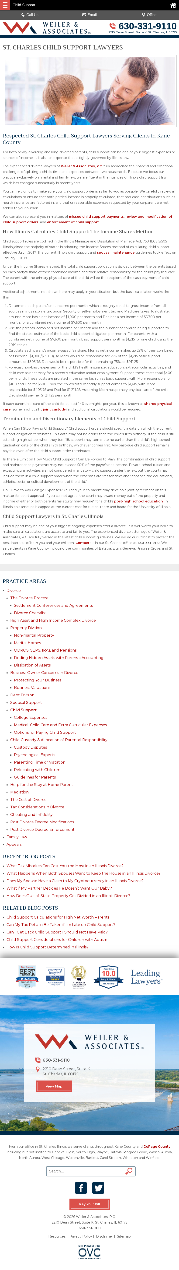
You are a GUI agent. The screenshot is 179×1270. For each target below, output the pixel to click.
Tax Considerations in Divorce (37, 807)
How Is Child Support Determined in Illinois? (48, 947)
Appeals (14, 844)
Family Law (17, 837)
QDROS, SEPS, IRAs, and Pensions (45, 650)
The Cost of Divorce (28, 799)
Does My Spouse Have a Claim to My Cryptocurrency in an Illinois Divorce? (75, 881)
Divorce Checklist (30, 613)
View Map (54, 1086)
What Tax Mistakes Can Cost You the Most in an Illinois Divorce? (65, 866)
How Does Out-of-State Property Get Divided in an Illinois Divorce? (68, 896)
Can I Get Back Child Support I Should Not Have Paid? (57, 932)
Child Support (23, 710)
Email (89, 15)
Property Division (26, 628)
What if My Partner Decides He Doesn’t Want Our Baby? (59, 888)
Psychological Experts (34, 755)
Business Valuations (32, 687)
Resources (56, 1236)
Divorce (14, 590)
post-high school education (138, 501)
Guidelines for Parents (35, 777)
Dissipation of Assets (32, 665)
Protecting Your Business (37, 680)
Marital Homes (27, 643)
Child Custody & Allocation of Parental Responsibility (58, 740)
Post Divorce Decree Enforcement (42, 829)
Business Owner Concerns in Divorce (44, 672)
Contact (83, 543)
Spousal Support (26, 702)
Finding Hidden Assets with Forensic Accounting (58, 658)
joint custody (54, 409)
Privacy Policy (80, 1236)
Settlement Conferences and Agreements (53, 605)
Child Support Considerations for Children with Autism (57, 939)
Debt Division (22, 695)
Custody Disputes (30, 747)
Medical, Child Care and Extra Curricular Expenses (60, 725)
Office (149, 15)
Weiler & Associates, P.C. (82, 166)
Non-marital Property (34, 635)
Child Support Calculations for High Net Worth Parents (58, 917)
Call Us (29, 15)
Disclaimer (104, 1236)
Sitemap (124, 1236)
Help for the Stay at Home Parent (41, 784)
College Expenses (30, 717)
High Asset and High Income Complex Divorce (53, 620)
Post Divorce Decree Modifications (42, 822)
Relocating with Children (37, 770)
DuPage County (157, 1146)
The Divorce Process (29, 598)
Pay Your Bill (89, 1204)
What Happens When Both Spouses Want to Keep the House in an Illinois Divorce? (84, 873)
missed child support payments (96, 216)
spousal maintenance (115, 252)
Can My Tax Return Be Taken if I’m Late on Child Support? (61, 925)
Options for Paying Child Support (45, 732)
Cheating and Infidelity (31, 814)
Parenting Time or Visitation (39, 762)
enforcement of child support (73, 222)
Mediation (19, 792)
